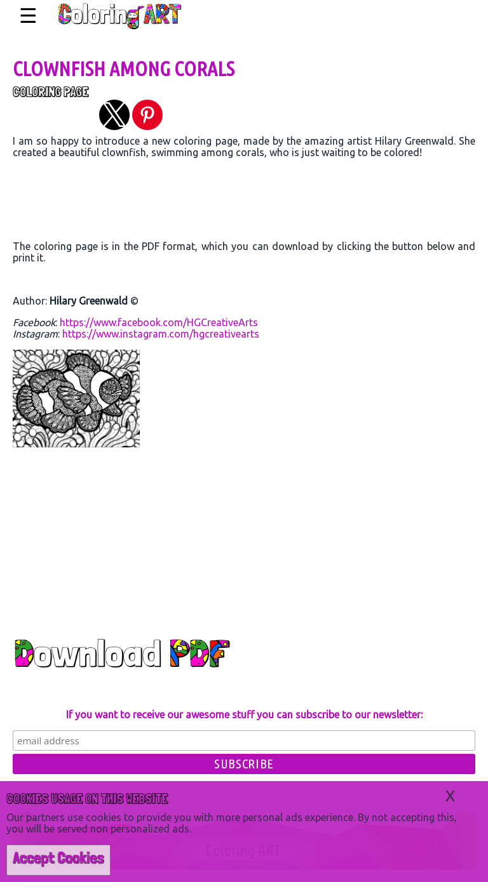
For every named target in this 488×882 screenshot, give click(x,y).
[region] (244, 202)
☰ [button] (28, 15)
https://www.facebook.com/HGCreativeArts (159, 322)
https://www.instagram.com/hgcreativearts (160, 333)
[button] (114, 115)
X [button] (450, 796)
